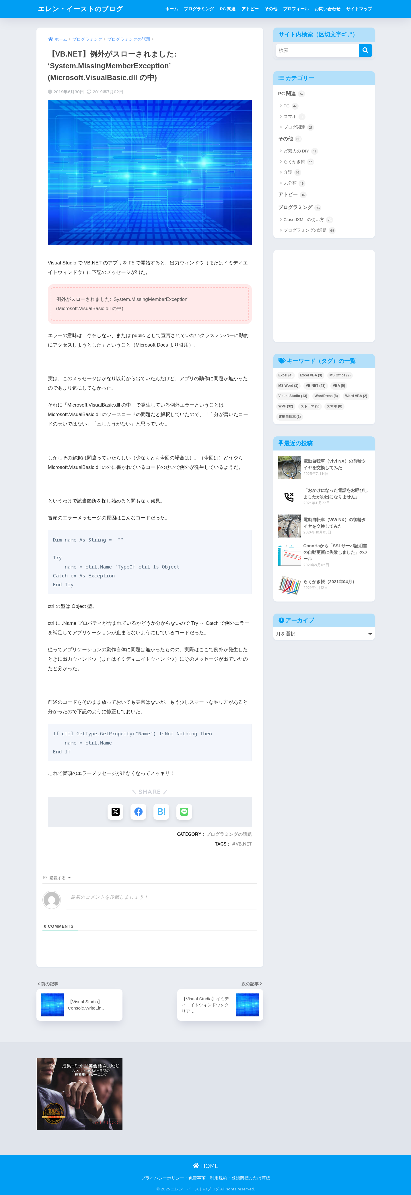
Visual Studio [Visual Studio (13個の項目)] (292, 396)
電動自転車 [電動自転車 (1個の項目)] (289, 417)
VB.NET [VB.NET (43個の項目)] (316, 386)
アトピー (250, 8)
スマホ (294, 116)
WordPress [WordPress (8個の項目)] (326, 396)
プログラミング (199, 8)
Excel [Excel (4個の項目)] (285, 375)
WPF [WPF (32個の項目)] (285, 406)
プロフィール (296, 8)
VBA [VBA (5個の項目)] (339, 386)
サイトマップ (359, 8)
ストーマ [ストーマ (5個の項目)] (310, 406)
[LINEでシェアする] (184, 812)
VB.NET (243, 844)
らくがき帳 (299, 161)
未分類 (294, 183)
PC (291, 106)
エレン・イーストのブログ (80, 9)
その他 (270, 8)
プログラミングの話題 (229, 834)
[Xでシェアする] (115, 812)
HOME (205, 1165)
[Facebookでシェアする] (138, 812)
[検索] (365, 50)
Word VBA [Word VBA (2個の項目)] (356, 396)
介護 (292, 172)
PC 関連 (227, 8)
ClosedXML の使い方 (308, 219)
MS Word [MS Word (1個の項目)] (288, 386)
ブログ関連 (299, 127)
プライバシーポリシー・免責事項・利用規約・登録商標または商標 (205, 1178)
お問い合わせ (327, 8)
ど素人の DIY (301, 151)
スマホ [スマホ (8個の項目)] (334, 406)
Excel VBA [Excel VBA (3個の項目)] (311, 375)
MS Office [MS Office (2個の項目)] (340, 375)
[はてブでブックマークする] (161, 812)
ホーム (171, 8)
